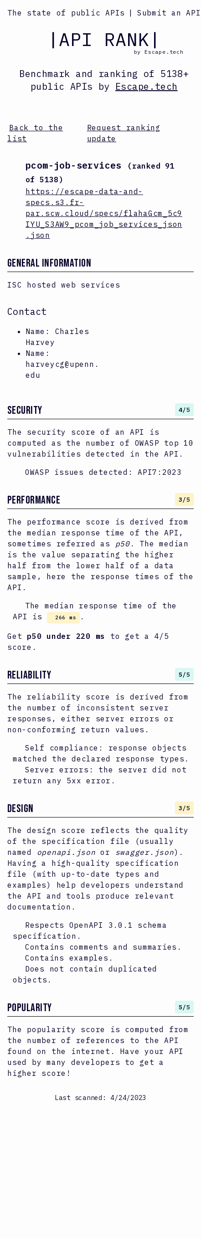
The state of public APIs (66, 12)
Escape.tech (146, 86)
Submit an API (169, 12)
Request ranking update (123, 133)
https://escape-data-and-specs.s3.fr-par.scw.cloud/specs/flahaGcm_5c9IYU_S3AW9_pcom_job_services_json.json (104, 213)
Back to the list (35, 133)
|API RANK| (103, 39)
